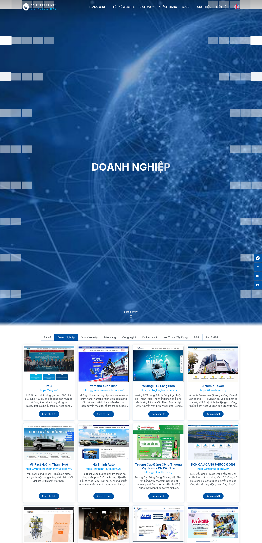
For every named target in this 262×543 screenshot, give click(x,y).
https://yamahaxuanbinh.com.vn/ (104, 390)
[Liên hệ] (258, 285)
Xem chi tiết (49, 414)
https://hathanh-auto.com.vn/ (104, 468)
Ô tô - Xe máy (89, 337)
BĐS (196, 337)
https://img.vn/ (49, 390)
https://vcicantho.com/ (158, 472)
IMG (49, 386)
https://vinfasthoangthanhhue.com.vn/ (49, 468)
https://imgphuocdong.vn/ (213, 468)
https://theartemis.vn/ (213, 390)
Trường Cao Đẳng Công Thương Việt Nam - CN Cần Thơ (158, 466)
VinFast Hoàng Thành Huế (49, 464)
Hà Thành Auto (104, 464)
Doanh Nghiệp (66, 337)
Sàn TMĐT (212, 337)
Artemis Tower (213, 386)
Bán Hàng (110, 337)
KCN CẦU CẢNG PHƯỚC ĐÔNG (213, 464)
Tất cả (47, 337)
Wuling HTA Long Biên (158, 386)
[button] (131, 316)
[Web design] (258, 267)
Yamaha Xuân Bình (103, 386)
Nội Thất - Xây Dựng (175, 337)
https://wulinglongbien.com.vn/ (158, 390)
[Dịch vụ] (258, 276)
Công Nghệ (129, 337)
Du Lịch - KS (149, 337)
